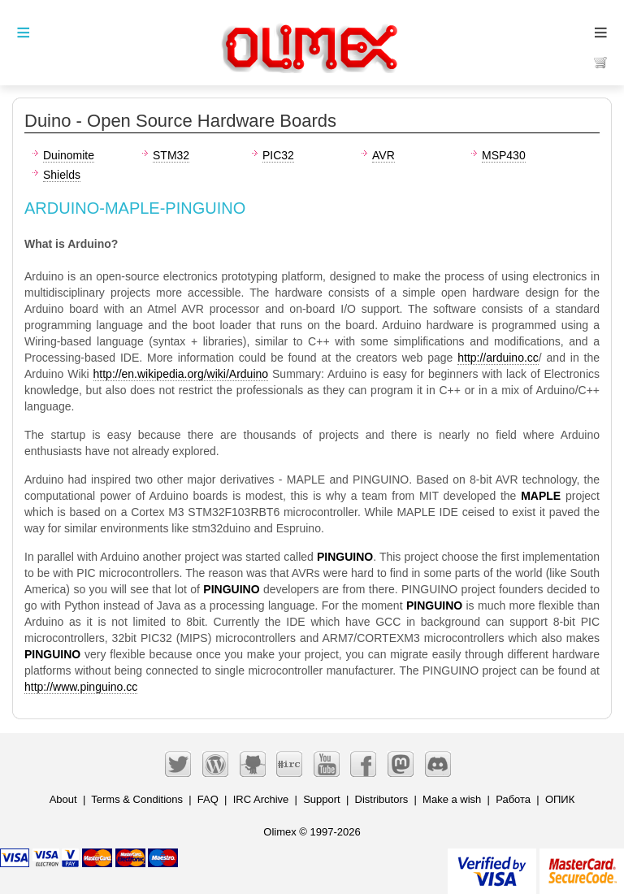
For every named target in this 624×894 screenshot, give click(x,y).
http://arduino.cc (498, 357)
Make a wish (451, 799)
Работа (513, 799)
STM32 (171, 155)
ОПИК (559, 799)
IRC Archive (261, 799)
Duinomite (68, 155)
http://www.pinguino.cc (80, 686)
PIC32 (278, 155)
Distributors (382, 799)
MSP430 (504, 155)
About (63, 799)
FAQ (208, 799)
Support (321, 799)
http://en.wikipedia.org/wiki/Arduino (181, 373)
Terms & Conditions (137, 799)
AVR (383, 155)
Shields (61, 174)
